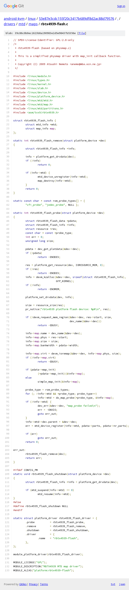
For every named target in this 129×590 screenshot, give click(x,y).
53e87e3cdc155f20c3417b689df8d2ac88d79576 (76, 18)
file (82, 33)
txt (113, 584)
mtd (21, 24)
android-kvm (14, 18)
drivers (9, 24)
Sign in (121, 6)
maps (33, 24)
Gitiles (23, 584)
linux (32, 18)
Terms (44, 584)
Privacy (33, 584)
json (122, 584)
